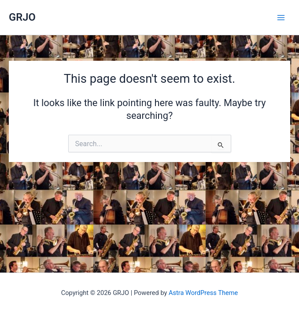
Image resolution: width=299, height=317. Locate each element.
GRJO (22, 17)
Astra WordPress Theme (203, 293)
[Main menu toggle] (281, 17)
